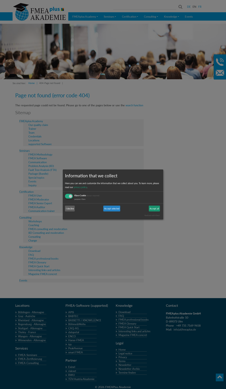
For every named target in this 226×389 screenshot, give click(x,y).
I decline (70, 208)
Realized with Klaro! (152, 215)
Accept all (154, 208)
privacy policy (80, 187)
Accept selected (111, 208)
